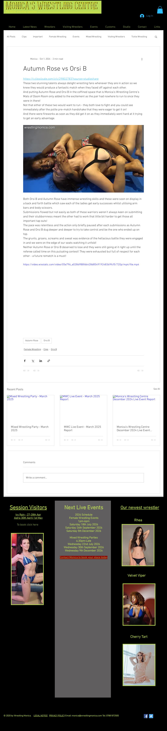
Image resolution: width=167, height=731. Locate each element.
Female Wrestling (57, 36)
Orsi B (47, 340)
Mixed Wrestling (93, 36)
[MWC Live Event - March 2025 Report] (83, 408)
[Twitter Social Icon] (151, 716)
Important (38, 36)
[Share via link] (48, 360)
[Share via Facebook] (24, 360)
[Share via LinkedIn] (40, 360)
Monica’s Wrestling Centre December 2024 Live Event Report (133, 428)
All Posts (11, 36)
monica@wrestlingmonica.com (87, 715)
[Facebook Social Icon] (146, 716)
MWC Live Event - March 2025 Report (82, 428)
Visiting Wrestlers (116, 36)
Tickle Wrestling (139, 36)
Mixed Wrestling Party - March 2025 (30, 428)
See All (156, 389)
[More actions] (142, 59)
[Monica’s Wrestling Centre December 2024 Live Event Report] (136, 408)
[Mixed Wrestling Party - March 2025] (30, 408)
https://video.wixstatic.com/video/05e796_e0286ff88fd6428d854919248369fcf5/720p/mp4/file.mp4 (81, 264)
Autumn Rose (31, 340)
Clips (24, 36)
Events (76, 36)
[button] (160, 9)
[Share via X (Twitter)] (32, 360)
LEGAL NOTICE (41, 715)
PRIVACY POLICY (57, 715)
